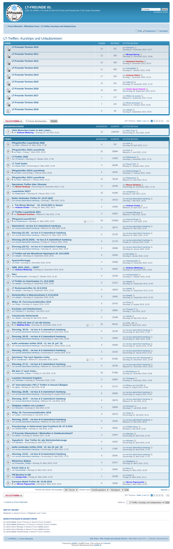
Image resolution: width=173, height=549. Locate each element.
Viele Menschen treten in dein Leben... (32, 130)
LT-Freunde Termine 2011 (25, 54)
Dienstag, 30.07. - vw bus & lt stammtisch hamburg (39, 398)
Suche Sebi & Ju (20, 468)
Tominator (19, 380)
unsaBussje (22, 359)
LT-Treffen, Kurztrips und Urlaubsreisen (58, 26)
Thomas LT (20, 311)
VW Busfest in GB (21, 474)
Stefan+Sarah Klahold (135, 89)
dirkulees (130, 434)
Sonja (17, 304)
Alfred (17, 436)
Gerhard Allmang (133, 212)
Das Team (94, 539)
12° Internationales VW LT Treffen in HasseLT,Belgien (40, 385)
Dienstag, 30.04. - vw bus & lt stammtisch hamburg (39, 329)
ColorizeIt (106, 543)
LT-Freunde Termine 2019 (25, 109)
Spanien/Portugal (21, 260)
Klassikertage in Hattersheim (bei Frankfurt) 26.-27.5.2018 (42, 426)
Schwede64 (131, 68)
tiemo (128, 468)
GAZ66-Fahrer (21, 429)
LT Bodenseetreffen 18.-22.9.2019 (29, 288)
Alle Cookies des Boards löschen (113, 539)
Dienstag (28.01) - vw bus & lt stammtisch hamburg (39, 246)
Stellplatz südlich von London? (28, 405)
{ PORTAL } (12, 539)
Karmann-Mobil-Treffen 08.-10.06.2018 (32, 481)
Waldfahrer (130, 461)
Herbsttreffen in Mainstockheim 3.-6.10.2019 (35, 295)
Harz (14, 274)
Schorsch (130, 48)
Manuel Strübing (22, 187)
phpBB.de (97, 545)
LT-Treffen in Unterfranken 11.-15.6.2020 (33, 281)
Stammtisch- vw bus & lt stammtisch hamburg (36, 226)
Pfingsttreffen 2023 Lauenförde (28, 177)
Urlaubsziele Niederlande (25, 315)
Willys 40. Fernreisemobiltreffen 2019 (31, 302)
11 (168, 121)
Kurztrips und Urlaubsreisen (27, 309)
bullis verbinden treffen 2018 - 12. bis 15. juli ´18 (37, 447)
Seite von (143, 121)
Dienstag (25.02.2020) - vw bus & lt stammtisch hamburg (41, 239)
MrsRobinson (131, 371)
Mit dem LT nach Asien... (25, 371)
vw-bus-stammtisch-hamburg (27, 200)
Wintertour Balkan (21, 461)
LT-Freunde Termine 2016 (25, 88)
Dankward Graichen (135, 61)
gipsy (17, 387)
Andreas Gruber (22, 207)
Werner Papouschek (26, 484)
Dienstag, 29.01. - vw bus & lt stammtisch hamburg (39, 350)
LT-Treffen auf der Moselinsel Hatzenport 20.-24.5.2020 (40, 253)
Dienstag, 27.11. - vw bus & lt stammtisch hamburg (39, 364)
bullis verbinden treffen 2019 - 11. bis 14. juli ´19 (37, 343)
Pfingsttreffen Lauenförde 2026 (28, 143)
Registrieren (151, 31)
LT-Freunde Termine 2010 (25, 47)
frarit (17, 145)
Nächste (164, 490)
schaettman (131, 192)
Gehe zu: (121, 502)
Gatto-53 (129, 82)
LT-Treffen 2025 (20, 156)
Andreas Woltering (25, 133)
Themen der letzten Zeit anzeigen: (56, 490)
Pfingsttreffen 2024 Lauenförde (28, 170)
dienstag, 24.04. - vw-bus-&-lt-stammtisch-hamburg (39, 454)
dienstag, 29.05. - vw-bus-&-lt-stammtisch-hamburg (39, 419)
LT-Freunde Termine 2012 (25, 61)
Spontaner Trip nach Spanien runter (31, 357)
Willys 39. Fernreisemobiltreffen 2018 (31, 412)
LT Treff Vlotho (19, 163)
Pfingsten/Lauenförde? (24, 219)
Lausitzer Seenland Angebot (27, 378)
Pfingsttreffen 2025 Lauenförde (28, 150)
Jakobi (18, 318)
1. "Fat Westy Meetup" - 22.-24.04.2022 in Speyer (37, 205)
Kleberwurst (131, 157)
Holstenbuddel (132, 261)
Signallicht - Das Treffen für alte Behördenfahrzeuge (39, 440)
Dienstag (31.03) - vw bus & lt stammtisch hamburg (39, 233)
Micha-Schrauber (133, 103)
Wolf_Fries (130, 131)
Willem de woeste (133, 96)
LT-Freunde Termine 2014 (25, 75)
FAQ (140, 31)
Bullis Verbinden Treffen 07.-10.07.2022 (32, 198)
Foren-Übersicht (15, 26)
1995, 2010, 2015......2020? (25, 267)
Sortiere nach (94, 490)
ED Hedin (130, 254)
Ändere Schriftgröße (165, 25)
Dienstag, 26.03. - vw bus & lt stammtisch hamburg (39, 336)
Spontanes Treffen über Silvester (29, 184)
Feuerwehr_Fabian (23, 373)
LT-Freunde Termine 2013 (25, 68)
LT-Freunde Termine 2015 (25, 81)
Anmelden (163, 31)
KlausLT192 (20, 166)
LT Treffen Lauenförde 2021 (26, 212)
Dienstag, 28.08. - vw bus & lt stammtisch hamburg (39, 392)
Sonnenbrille (20, 470)
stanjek (129, 110)
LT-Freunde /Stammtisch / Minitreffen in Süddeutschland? (42, 433)
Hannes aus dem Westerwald (138, 358)
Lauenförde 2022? (21, 191)
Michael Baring (132, 54)
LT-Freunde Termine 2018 (25, 102)
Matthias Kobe (23, 325)
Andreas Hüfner (133, 75)
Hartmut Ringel (132, 171)
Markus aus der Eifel (134, 385)
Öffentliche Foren (31, 26)
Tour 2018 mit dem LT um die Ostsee (31, 322)
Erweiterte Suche (161, 12)
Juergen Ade (21, 477)
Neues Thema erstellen (13, 121)
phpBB (74, 543)
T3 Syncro (19, 159)
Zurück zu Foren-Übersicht (16, 502)
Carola (129, 475)
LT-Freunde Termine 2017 (25, 95)
